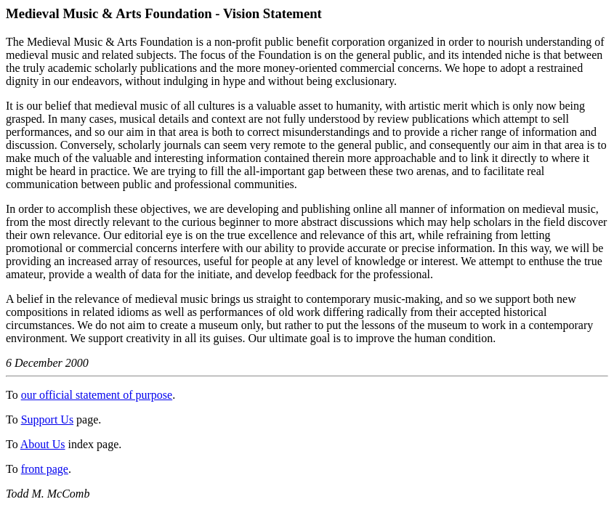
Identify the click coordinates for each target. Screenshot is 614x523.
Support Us (47, 419)
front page (44, 469)
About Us (42, 444)
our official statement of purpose (97, 395)
